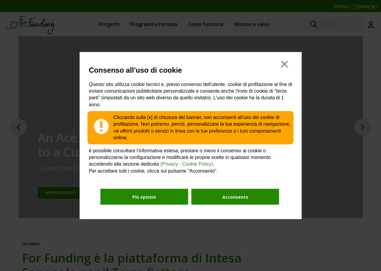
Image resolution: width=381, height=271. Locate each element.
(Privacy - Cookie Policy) (186, 164)
